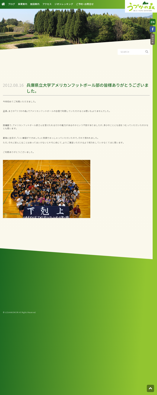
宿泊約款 (152, 39)
